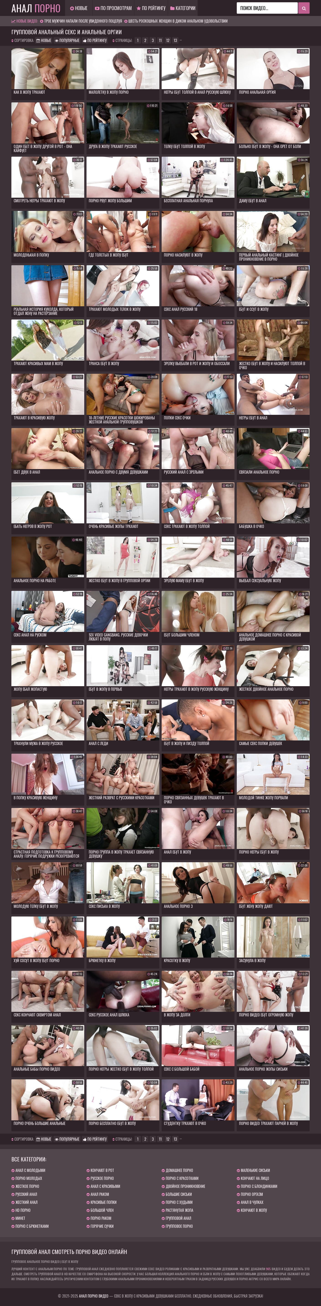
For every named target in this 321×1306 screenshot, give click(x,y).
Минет (18, 1218)
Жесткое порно (25, 1186)
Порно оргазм (250, 1194)
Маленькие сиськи (253, 1170)
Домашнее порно (177, 1170)
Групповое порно (177, 1226)
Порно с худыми (177, 1202)
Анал (36, 8)
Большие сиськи (177, 1194)
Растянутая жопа (177, 1210)
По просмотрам (113, 8)
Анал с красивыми (103, 1186)
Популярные (67, 40)
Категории (182, 8)
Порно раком (99, 1218)
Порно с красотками (180, 1178)
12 (167, 40)
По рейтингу (151, 8)
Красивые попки (102, 1202)
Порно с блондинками (257, 1186)
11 (160, 40)
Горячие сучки (100, 1226)
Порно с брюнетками (30, 1226)
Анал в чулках (250, 1202)
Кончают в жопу (252, 1210)
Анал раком (98, 1194)
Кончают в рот (100, 1170)
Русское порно (100, 1178)
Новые (78, 8)
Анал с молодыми (28, 1170)
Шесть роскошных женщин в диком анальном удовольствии (178, 21)
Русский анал (24, 1194)
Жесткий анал (24, 1202)
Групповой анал (176, 1218)
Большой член (100, 1210)
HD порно (21, 1210)
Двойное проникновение (183, 1186)
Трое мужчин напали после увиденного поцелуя (83, 21)
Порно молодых (26, 1178)
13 (175, 40)
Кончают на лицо (253, 1178)
